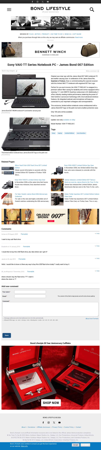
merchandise (81, 133)
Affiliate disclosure (43, 427)
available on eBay (69, 120)
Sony (53, 133)
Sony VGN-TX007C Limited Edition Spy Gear (30, 180)
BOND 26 (68, 34)
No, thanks (85, 445)
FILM (31, 34)
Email (4, 296)
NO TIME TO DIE (57, 34)
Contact (78, 427)
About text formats (92, 319)
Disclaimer (31, 427)
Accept (75, 445)
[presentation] (17, 327)
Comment (5, 301)
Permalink (24, 234)
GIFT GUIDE (77, 34)
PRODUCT (45, 34)
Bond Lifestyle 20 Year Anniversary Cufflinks (50, 343)
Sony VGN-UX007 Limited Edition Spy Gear (79, 165)
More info (24, 446)
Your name (5, 292)
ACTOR (37, 34)
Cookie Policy (69, 427)
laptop (60, 133)
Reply (98, 233)
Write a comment (91, 71)
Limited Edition (69, 133)
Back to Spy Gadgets (8, 71)
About (24, 427)
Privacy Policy (57, 427)
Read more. (79, 37)
